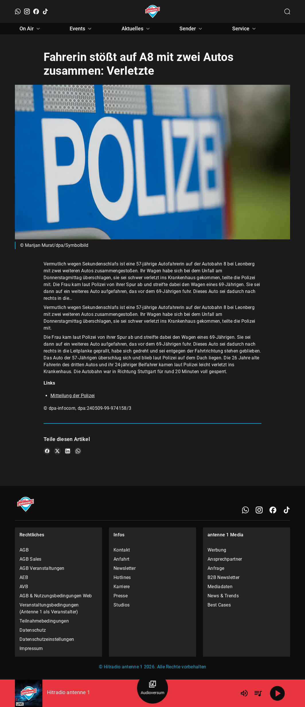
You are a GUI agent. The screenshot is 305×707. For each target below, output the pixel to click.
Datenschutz (32, 630)
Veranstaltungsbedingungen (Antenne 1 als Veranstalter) (49, 608)
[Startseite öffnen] (152, 11)
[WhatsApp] (18, 11)
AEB (23, 577)
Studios (122, 605)
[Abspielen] (277, 693)
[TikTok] (45, 11)
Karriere (122, 586)
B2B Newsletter (223, 577)
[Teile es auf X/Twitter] (57, 451)
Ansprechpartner (225, 559)
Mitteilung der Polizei (72, 395)
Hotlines (122, 577)
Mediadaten (220, 586)
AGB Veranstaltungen (41, 568)
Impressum (31, 648)
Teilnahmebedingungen (44, 621)
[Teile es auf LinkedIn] (67, 451)
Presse (121, 595)
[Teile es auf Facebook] (47, 451)
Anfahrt (121, 559)
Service (244, 28)
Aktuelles (136, 28)
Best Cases (219, 605)
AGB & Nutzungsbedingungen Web (55, 595)
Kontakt (122, 550)
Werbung (217, 550)
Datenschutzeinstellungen (46, 639)
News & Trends (223, 595)
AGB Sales (30, 559)
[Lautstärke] (244, 693)
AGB (24, 550)
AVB (23, 586)
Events (81, 28)
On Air (30, 28)
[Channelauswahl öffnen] (287, 11)
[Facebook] (36, 11)
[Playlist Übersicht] (258, 693)
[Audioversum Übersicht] (152, 688)
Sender (191, 28)
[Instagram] (27, 11)
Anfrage (216, 568)
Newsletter (125, 568)
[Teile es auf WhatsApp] (78, 451)
